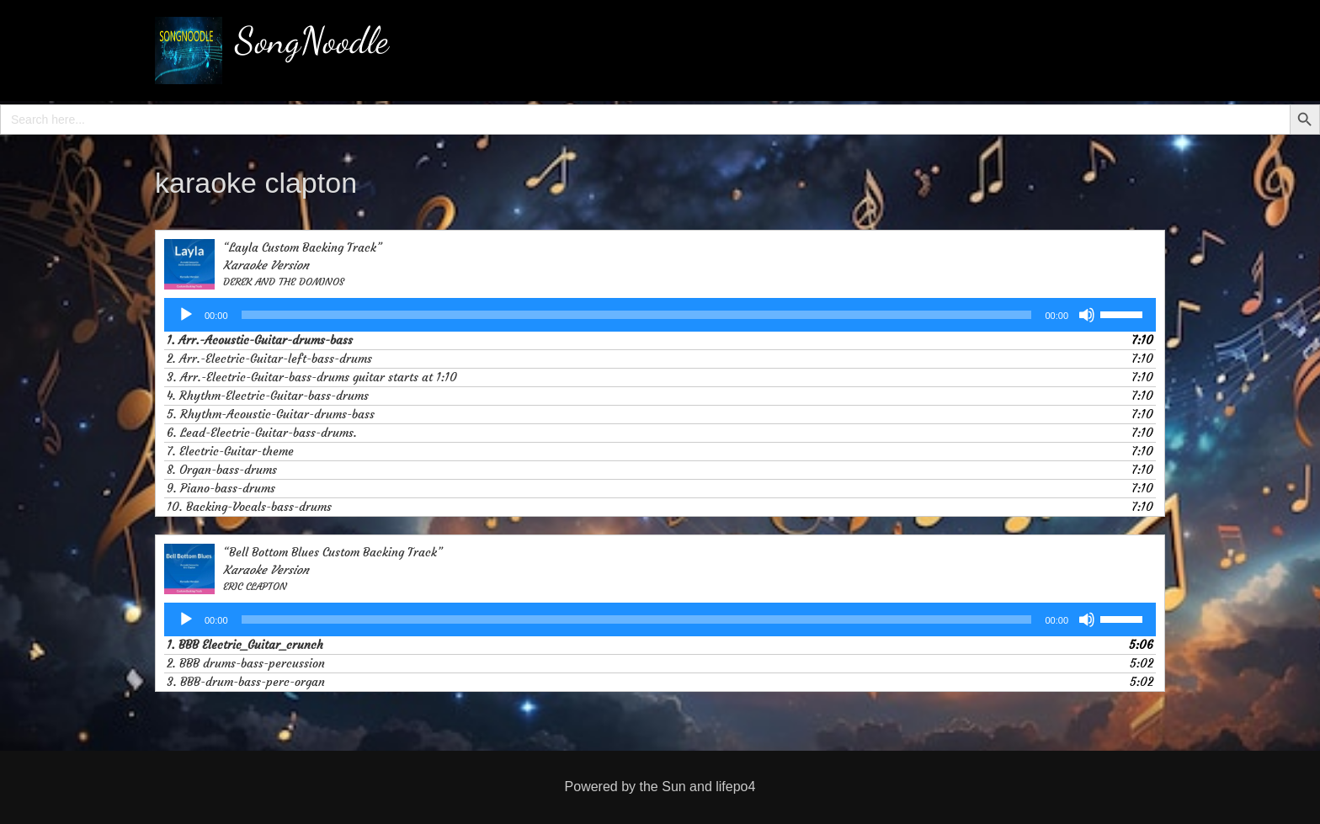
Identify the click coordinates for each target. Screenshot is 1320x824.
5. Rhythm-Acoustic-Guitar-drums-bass (271, 414)
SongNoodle (312, 40)
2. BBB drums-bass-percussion (246, 663)
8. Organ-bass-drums (222, 469)
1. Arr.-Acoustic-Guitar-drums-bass (260, 340)
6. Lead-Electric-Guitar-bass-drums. (262, 432)
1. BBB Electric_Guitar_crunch (245, 644)
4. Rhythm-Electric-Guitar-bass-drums (268, 395)
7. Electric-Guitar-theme (230, 451)
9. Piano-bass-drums (221, 488)
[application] (660, 315)
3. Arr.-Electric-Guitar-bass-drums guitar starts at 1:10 (312, 377)
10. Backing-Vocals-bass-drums (249, 506)
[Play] (186, 314)
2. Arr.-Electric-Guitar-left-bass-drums (269, 358)
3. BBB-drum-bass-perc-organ (246, 681)
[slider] (637, 315)
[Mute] (1086, 314)
